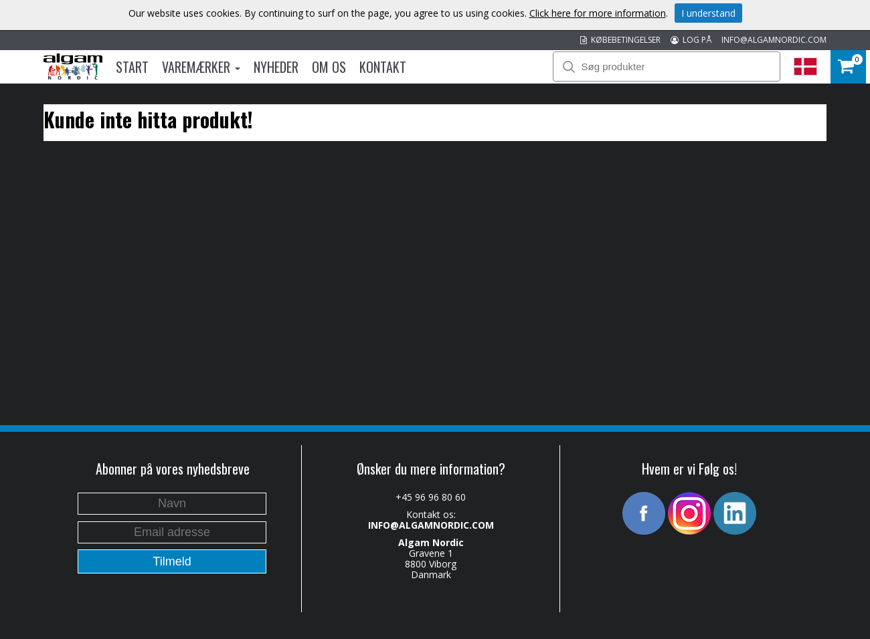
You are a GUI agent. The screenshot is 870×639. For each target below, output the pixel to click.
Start (132, 67)
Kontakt (382, 67)
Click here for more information (597, 13)
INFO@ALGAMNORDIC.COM (773, 39)
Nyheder (276, 67)
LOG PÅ (691, 39)
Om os (329, 67)
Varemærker (201, 67)
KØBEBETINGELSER (620, 39)
